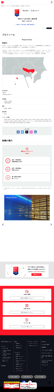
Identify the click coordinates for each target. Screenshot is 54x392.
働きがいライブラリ (33, 345)
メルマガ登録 (40, 376)
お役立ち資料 (14, 376)
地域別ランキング (19, 363)
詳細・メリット (19, 345)
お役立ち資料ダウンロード (27, 298)
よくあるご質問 (45, 344)
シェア (44, 28)
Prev (3, 224)
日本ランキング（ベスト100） (20, 361)
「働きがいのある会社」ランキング (6, 358)
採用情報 (44, 347)
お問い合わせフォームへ (27, 312)
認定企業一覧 (18, 347)
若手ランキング (19, 366)
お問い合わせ (27, 376)
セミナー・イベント (33, 343)
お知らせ (44, 341)
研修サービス (5, 360)
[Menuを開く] (51, 2)
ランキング (7, 5)
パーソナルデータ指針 (47, 350)
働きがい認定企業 (15, 5)
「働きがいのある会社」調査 (6, 351)
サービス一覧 (5, 348)
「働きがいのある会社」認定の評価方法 (25, 24)
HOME (2, 5)
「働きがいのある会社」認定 (6, 354)
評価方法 (18, 343)
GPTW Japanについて (6, 341)
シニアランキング (19, 370)
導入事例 (3, 365)
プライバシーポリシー (47, 353)
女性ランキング (19, 368)
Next (51, 224)
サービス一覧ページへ (27, 326)
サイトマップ (45, 364)
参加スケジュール (19, 356)
